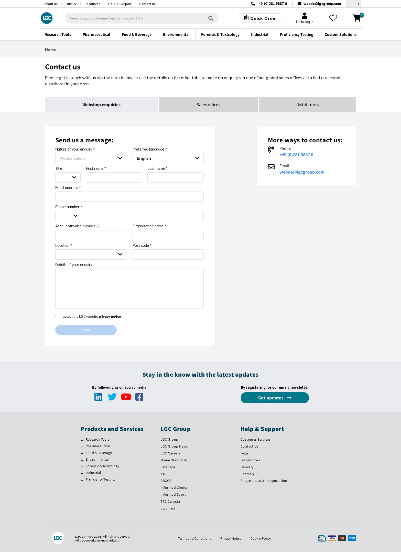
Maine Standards (174, 460)
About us (51, 4)
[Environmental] (82, 460)
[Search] (210, 18)
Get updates (271, 398)
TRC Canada (170, 501)
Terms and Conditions (194, 538)
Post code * (142, 245)
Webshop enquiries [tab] (101, 105)
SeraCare (167, 467)
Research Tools (97, 439)
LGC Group (169, 439)
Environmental (97, 459)
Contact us (147, 4)
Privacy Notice (230, 538)
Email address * (68, 187)
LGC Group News (174, 446)
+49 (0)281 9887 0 (296, 154)
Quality (71, 4)
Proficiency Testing (100, 479)
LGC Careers (170, 453)
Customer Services (256, 439)
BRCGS (165, 480)
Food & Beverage (99, 452)
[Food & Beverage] (82, 453)
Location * (63, 245)
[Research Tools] (82, 440)
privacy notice (110, 316)
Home (50, 50)
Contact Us (249, 446)
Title (58, 168)
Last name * (157, 168)
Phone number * (68, 207)
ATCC (164, 474)
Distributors (250, 460)
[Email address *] (129, 197)
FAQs (244, 453)
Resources (92, 4)
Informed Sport (173, 494)
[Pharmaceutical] (82, 446)
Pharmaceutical (98, 446)
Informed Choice (174, 487)
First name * (96, 168)
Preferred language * (150, 149)
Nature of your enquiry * (75, 149)
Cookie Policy (261, 538)
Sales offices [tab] (208, 105)
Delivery (247, 467)
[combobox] (142, 18)
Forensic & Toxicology (102, 466)
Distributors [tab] (307, 105)
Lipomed (167, 508)
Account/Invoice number (77, 226)
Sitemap (247, 474)
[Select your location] (353, 3)
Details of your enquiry (73, 264)
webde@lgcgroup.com (322, 4)
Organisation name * (149, 226)
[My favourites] (333, 18)
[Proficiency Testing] (82, 480)
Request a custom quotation (264, 480)
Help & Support (119, 4)
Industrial (93, 472)
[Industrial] (82, 473)
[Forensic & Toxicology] (82, 466)
